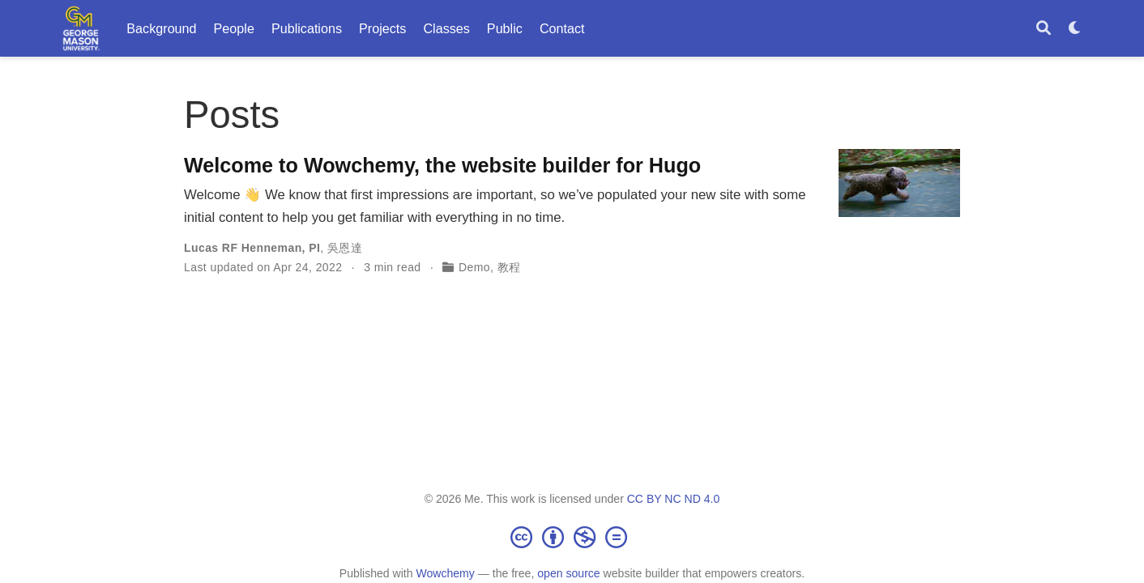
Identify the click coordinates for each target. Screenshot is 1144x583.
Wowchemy (445, 573)
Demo (474, 267)
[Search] (1043, 28)
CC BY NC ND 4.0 (673, 498)
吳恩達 (344, 247)
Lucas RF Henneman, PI (252, 247)
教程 (509, 267)
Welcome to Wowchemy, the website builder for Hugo (442, 165)
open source (568, 573)
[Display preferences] (1075, 28)
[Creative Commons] (572, 536)
